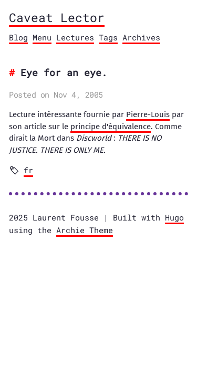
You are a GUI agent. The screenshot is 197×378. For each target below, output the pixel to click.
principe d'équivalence (110, 126)
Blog (18, 37)
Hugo (174, 217)
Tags (108, 37)
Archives (141, 37)
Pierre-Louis (148, 114)
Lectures (75, 37)
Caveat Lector (57, 17)
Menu (42, 37)
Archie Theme (84, 230)
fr (28, 170)
